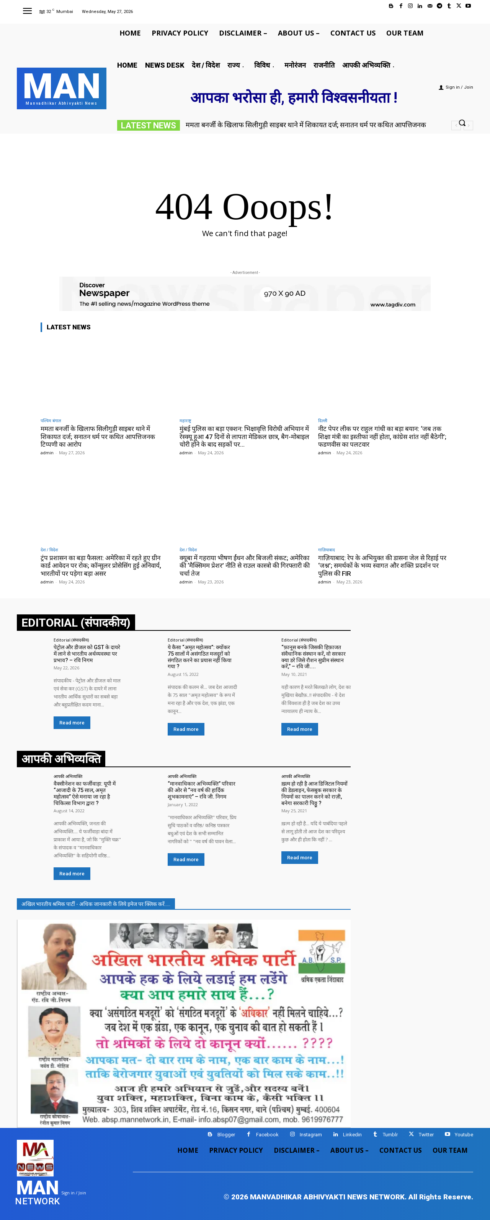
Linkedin (352, 1134)
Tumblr (390, 1134)
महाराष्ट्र (185, 420)
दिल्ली (322, 420)
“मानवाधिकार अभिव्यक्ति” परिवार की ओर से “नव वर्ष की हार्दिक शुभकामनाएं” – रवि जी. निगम (201, 790)
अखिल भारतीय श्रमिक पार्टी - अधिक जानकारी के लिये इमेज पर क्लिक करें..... (95, 904)
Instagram (311, 1134)
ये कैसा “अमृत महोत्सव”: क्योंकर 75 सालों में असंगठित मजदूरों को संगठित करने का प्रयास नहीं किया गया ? (200, 656)
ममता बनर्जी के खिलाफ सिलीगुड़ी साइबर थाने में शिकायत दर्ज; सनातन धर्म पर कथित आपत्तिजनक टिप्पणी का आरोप (98, 436)
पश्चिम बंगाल (51, 420)
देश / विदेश (49, 550)
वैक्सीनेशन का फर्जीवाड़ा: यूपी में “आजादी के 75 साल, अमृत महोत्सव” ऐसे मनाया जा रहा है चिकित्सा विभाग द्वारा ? (85, 793)
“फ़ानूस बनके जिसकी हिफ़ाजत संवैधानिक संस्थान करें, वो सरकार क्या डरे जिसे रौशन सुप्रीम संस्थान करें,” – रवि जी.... (313, 656)
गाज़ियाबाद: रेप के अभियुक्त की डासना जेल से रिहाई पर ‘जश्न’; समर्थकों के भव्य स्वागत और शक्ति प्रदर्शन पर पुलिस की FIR (382, 565)
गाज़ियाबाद (326, 550)
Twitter (426, 1134)
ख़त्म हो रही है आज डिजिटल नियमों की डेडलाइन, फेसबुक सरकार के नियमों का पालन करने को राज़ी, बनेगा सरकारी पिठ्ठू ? (314, 793)
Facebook (267, 1134)
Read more (72, 723)
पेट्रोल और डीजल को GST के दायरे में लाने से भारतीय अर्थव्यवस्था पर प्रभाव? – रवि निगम (87, 653)
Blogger (226, 1134)
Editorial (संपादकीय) (71, 640)
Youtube (464, 1134)
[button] (462, 123)
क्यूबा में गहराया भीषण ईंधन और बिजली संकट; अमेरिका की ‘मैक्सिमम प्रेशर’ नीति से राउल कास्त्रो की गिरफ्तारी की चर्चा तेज (245, 565)
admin (47, 452)
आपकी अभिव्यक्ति (68, 776)
